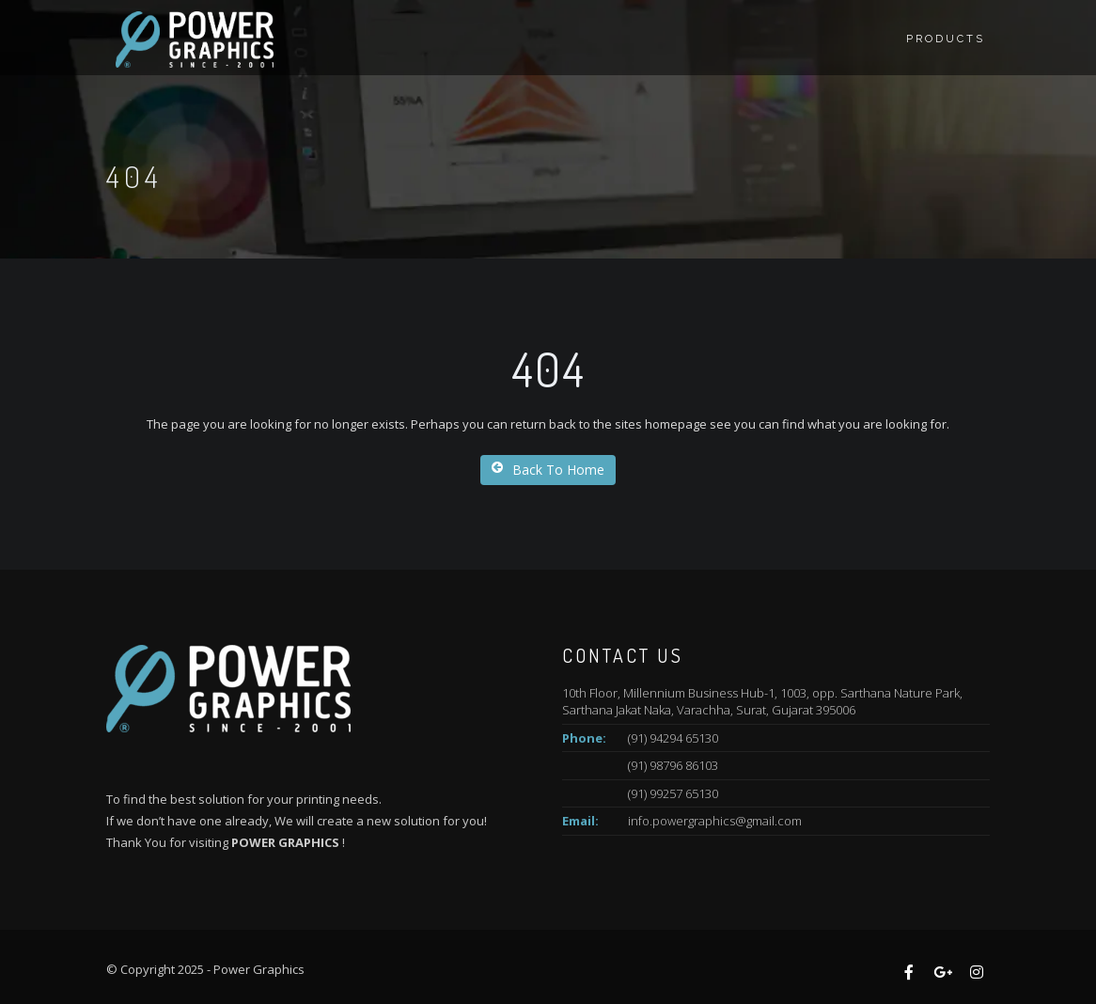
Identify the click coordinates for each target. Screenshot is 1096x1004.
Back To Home (548, 469)
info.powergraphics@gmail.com (715, 820)
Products (945, 39)
